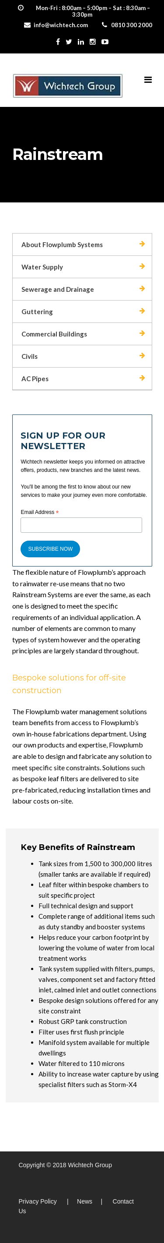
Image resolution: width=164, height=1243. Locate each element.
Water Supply (42, 267)
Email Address (40, 512)
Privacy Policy (38, 1201)
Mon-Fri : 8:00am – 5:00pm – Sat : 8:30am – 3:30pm (93, 11)
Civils (29, 356)
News (84, 1201)
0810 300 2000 (131, 24)
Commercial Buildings (54, 334)
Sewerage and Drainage (57, 289)
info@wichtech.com (61, 24)
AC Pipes (35, 378)
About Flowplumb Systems (62, 244)
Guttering (37, 311)
